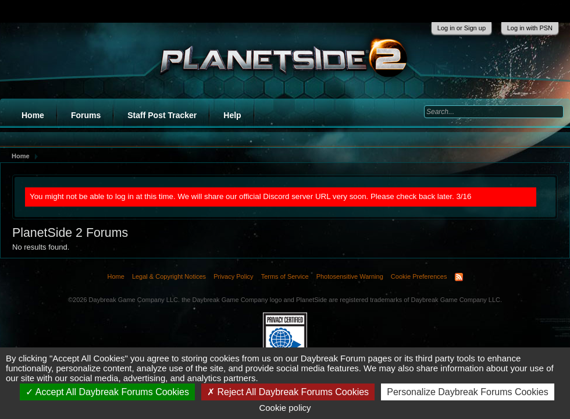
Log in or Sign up (461, 27)
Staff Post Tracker (162, 115)
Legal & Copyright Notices (169, 276)
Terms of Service (285, 276)
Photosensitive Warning (349, 276)
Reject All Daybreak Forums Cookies (288, 392)
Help (232, 115)
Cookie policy (285, 408)
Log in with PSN (530, 27)
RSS (459, 277)
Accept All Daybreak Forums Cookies (107, 392)
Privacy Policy (233, 276)
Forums (86, 115)
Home (33, 115)
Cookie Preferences (419, 276)
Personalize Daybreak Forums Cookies (467, 392)
